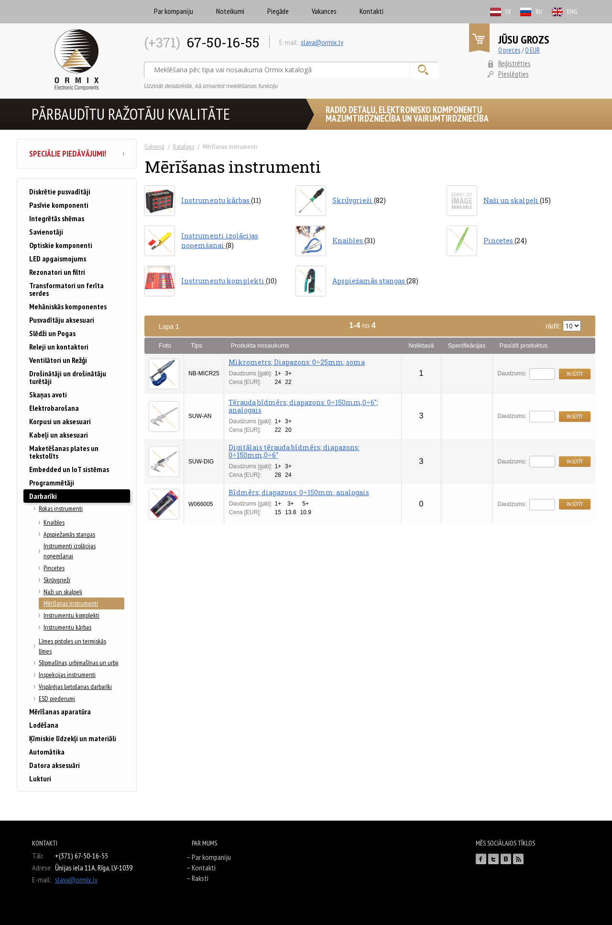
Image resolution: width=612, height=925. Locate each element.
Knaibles (54, 522)
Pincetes (54, 568)
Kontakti (371, 11)
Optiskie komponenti (60, 245)
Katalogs (183, 146)
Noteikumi (230, 11)
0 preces (509, 50)
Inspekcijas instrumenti (67, 674)
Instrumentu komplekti (71, 615)
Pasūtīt (575, 373)
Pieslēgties (513, 74)
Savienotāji (46, 232)
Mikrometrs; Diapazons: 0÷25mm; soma (297, 362)
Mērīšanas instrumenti (71, 603)
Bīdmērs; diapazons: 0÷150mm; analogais (299, 492)
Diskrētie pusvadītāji (59, 191)
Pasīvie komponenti (58, 205)
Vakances (324, 11)
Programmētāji (51, 482)
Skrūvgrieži (57, 579)
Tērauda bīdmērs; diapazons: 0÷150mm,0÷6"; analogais (303, 406)
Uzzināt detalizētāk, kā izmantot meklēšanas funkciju (211, 86)
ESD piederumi (57, 698)
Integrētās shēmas (56, 218)
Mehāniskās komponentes (68, 306)
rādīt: (563, 325)
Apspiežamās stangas (69, 534)
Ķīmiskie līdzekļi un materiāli (72, 738)
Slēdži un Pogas (52, 333)
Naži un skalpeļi (63, 591)
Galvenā (154, 146)
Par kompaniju (173, 11)
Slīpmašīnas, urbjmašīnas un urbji (79, 662)
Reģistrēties (514, 63)
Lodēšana (43, 725)
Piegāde (278, 11)
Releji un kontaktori (58, 346)
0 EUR (532, 50)
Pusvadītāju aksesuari (61, 320)
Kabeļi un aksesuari (58, 435)
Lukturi (40, 778)
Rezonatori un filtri (57, 272)
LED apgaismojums (57, 258)
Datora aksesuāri (54, 765)
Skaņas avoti (48, 394)
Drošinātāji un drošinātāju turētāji (67, 377)
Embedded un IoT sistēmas (69, 469)
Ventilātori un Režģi (58, 360)
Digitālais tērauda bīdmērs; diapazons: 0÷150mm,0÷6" (294, 451)
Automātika (47, 751)
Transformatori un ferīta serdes (66, 289)
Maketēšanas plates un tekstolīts (63, 452)
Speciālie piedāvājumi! (76, 153)
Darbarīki (43, 496)
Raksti (200, 878)
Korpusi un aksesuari (60, 421)
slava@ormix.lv (322, 42)
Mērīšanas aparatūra (60, 711)
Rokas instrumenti (61, 508)
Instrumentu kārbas (67, 627)
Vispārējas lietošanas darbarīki (75, 686)
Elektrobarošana (54, 408)
